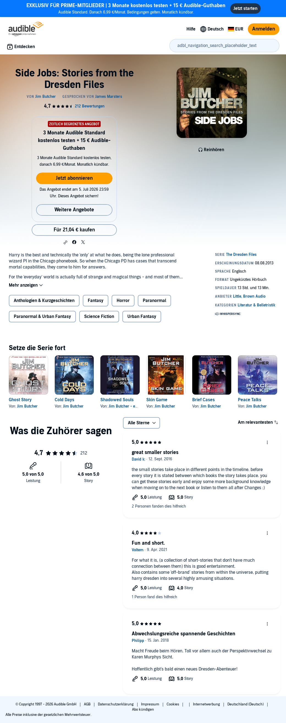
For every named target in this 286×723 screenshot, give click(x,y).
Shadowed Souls (117, 400)
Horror (123, 300)
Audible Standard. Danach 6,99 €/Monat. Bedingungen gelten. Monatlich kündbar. (126, 8)
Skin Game (156, 400)
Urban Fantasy (141, 316)
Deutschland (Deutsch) (246, 704)
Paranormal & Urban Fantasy (42, 316)
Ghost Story (20, 400)
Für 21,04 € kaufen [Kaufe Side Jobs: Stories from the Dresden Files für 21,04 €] (74, 230)
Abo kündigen (143, 709)
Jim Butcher (27, 406)
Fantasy (95, 300)
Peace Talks (249, 400)
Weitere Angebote (74, 210)
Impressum (150, 704)
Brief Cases (203, 400)
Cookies (173, 704)
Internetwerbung (207, 704)
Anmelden (263, 29)
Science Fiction (99, 316)
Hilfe (191, 29)
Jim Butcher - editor (126, 406)
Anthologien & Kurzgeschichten (44, 300)
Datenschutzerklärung (116, 704)
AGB (87, 704)
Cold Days (64, 400)
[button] (65, 242)
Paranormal (154, 300)
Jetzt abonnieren (74, 178)
